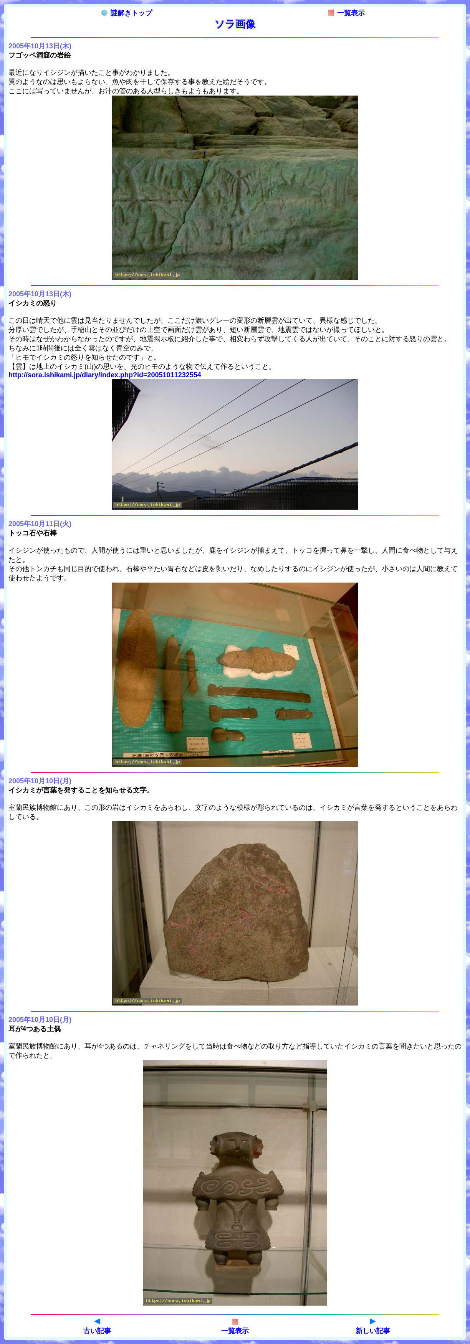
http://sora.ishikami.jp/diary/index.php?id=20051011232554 (104, 375)
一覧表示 (346, 13)
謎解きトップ (126, 13)
